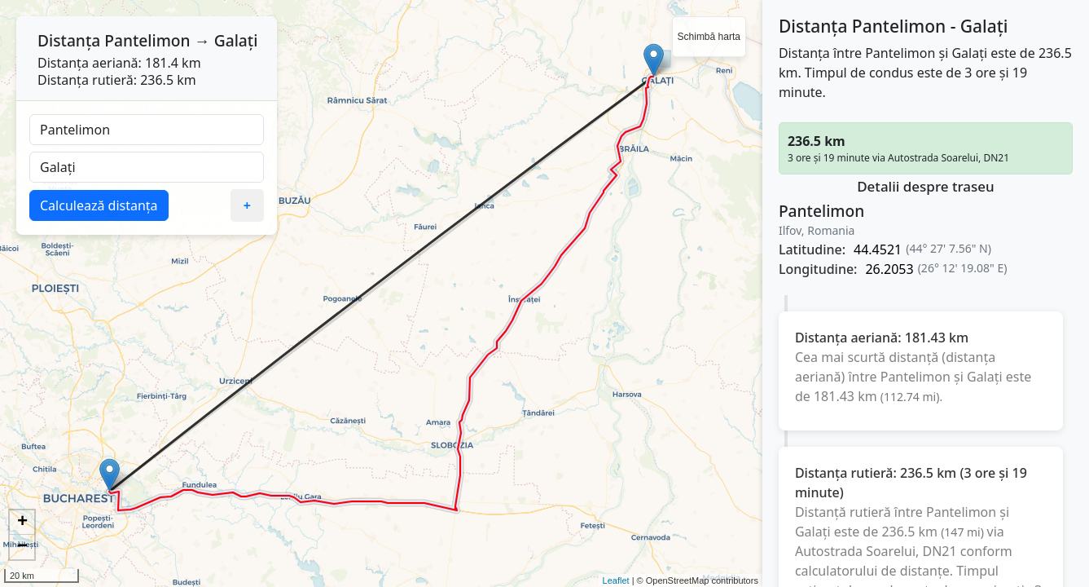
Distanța (68, 40)
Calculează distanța (99, 205)
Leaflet (616, 580)
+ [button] (22, 522)
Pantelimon (147, 40)
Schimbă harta (709, 36)
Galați (236, 40)
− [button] (22, 547)
